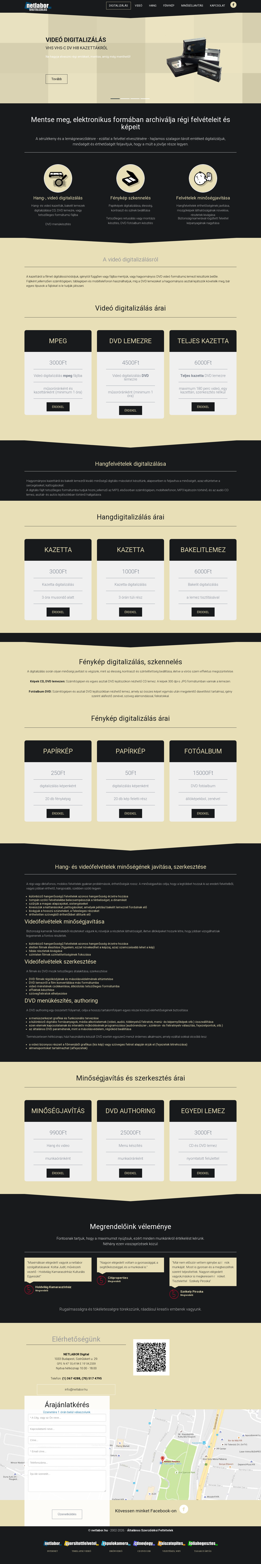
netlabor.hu (99, 1530)
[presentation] (55, 1502)
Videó (138, 5)
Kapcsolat (217, 5)
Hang (152, 5)
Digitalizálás (118, 5)
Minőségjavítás (192, 5)
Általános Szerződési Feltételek (150, 1530)
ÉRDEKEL (58, 407)
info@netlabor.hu (76, 1389)
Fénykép (168, 5)
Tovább (56, 79)
